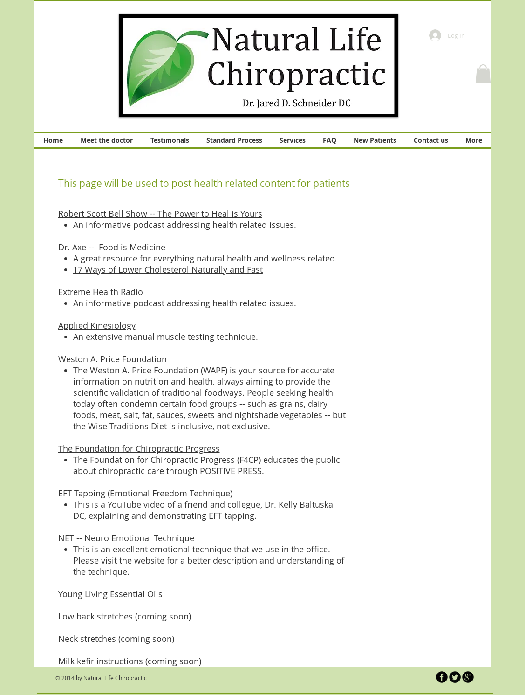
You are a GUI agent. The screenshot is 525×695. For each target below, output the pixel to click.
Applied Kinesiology (97, 325)
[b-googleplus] (468, 677)
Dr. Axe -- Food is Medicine (111, 247)
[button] (483, 73)
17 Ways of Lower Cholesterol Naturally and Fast (168, 269)
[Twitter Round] (455, 677)
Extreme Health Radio (100, 291)
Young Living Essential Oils (110, 593)
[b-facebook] (442, 677)
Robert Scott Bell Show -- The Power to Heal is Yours (160, 213)
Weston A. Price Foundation (112, 359)
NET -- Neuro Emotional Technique (126, 538)
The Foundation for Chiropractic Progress (139, 448)
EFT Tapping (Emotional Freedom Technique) (145, 493)
